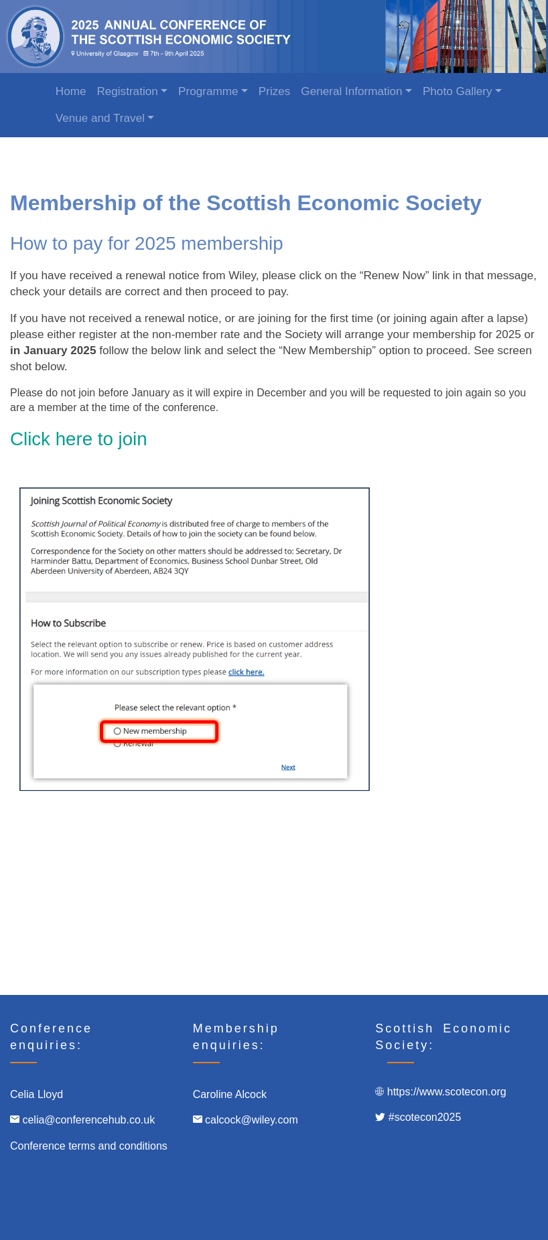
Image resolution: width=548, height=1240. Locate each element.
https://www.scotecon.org (446, 1091)
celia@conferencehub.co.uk (89, 1120)
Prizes (275, 91)
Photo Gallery (457, 91)
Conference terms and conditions (88, 1146)
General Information (351, 91)
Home (71, 91)
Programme (208, 91)
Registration (126, 91)
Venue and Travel (100, 118)
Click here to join (78, 439)
